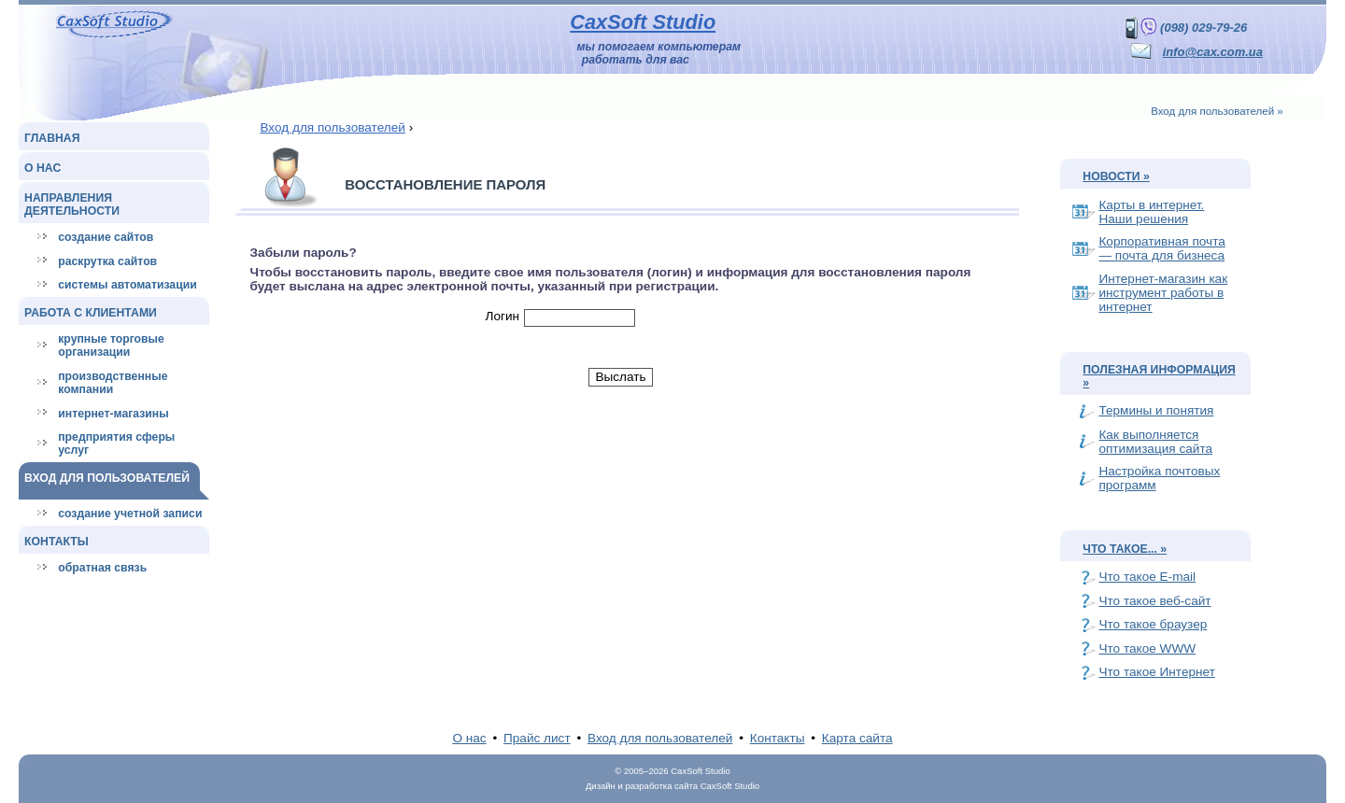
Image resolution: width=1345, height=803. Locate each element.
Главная (51, 138)
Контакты (56, 541)
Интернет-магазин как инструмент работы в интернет (1162, 293)
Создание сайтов (105, 237)
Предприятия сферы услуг (116, 443)
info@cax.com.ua (1213, 52)
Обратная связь (102, 567)
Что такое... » (1125, 549)
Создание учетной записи (130, 513)
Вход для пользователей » (1217, 111)
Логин (503, 316)
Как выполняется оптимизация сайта (1155, 442)
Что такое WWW (1147, 648)
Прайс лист (537, 738)
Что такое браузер (1152, 624)
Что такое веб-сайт (1154, 601)
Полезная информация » (1159, 376)
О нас (42, 168)
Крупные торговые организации (111, 345)
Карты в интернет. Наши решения (1151, 212)
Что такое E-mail (1147, 577)
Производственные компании (112, 383)
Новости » (1116, 176)
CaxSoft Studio (642, 22)
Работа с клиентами (90, 312)
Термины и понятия (1155, 410)
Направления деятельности (72, 204)
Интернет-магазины (113, 413)
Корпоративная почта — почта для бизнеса (1161, 248)
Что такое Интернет (1156, 672)
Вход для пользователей (107, 478)
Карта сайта (857, 738)
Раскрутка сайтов (107, 261)
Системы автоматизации (127, 284)
